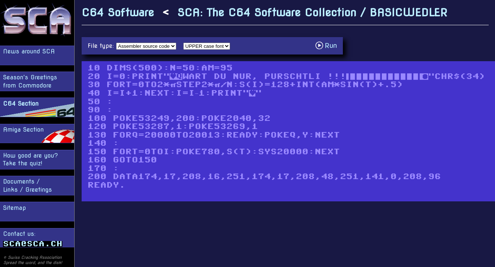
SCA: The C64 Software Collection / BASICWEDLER (312, 12)
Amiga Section (23, 129)
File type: (102, 45)
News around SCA (29, 51)
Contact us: (32, 238)
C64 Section (21, 103)
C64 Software (118, 12)
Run (328, 45)
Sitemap (14, 207)
